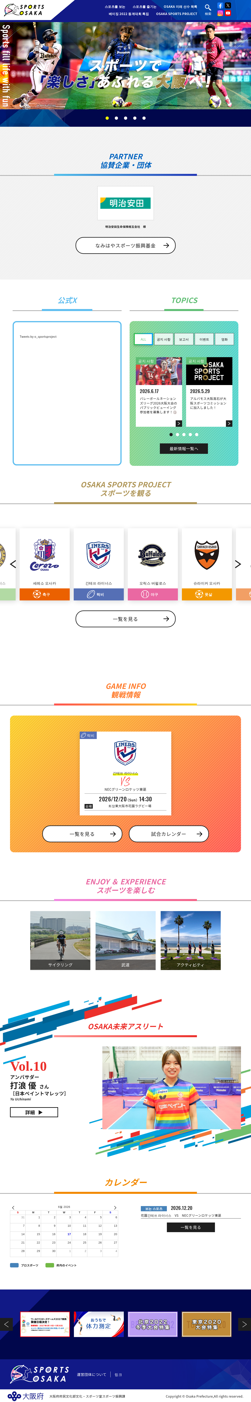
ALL (143, 339)
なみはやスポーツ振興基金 (125, 245)
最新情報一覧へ (184, 448)
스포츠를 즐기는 (145, 6)
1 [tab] (107, 118)
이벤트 (204, 339)
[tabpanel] (125, 65)
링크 (118, 1374)
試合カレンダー (168, 833)
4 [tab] (134, 118)
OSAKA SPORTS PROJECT (176, 13)
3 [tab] (125, 118)
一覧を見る (125, 618)
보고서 (184, 339)
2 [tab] (116, 118)
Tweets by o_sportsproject (38, 337)
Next (242, 564)
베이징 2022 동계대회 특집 (129, 13)
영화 (224, 339)
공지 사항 (163, 339)
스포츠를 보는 (115, 6)
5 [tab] (144, 118)
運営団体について (91, 1374)
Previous (9, 564)
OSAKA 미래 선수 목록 (180, 6)
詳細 (30, 1112)
